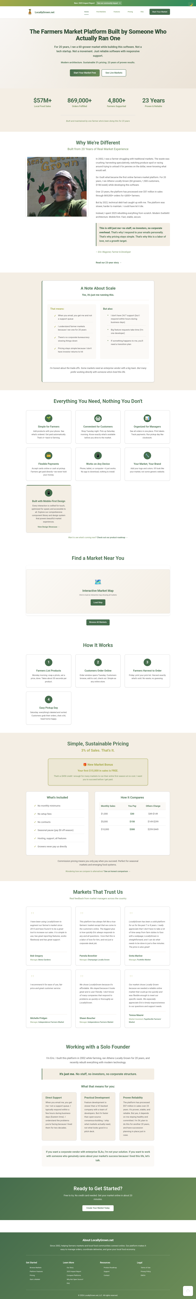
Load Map (98, 606)
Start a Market (35, 1279)
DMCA (143, 1275)
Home (86, 12)
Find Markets (101, 12)
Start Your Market (159, 12)
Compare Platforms (74, 1275)
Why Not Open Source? (75, 1279)
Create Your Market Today (98, 1212)
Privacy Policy (146, 1271)
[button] (98, 595)
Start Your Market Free (84, 73)
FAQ (142, 12)
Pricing (130, 12)
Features (117, 12)
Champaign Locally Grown (99, 960)
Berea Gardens (44, 960)
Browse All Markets (98, 622)
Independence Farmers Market (51, 1022)
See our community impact (109, 3)
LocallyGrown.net (40, 12)
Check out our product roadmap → (112, 538)
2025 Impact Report (74, 1271)
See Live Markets (114, 73)
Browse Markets (36, 1268)
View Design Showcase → (49, 527)
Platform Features (36, 1271)
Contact (106, 1275)
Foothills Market (144, 960)
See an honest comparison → (117, 871)
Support (107, 1271)
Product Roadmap (110, 1268)
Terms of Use (145, 1268)
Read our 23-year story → (109, 263)
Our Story (70, 1268)
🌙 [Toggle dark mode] (191, 5)
